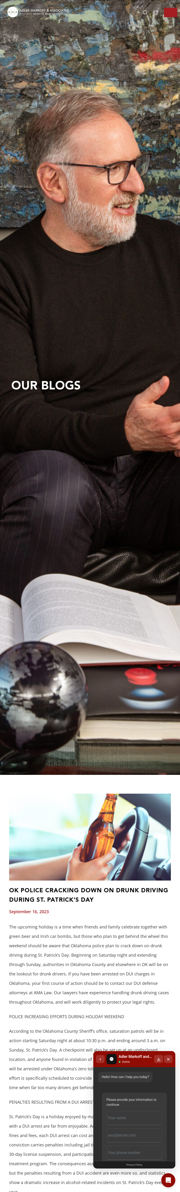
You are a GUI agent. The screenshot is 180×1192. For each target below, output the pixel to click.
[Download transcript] (158, 1059)
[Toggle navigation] (170, 12)
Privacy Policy (134, 1164)
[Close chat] (168, 1059)
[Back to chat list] (100, 1059)
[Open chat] (168, 1180)
